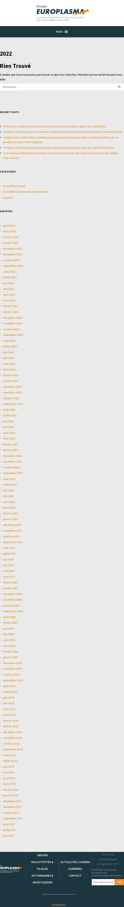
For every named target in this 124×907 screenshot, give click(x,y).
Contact (75, 875)
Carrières (75, 868)
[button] (59, 31)
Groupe (42, 855)
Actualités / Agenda (75, 862)
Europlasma (59, 904)
